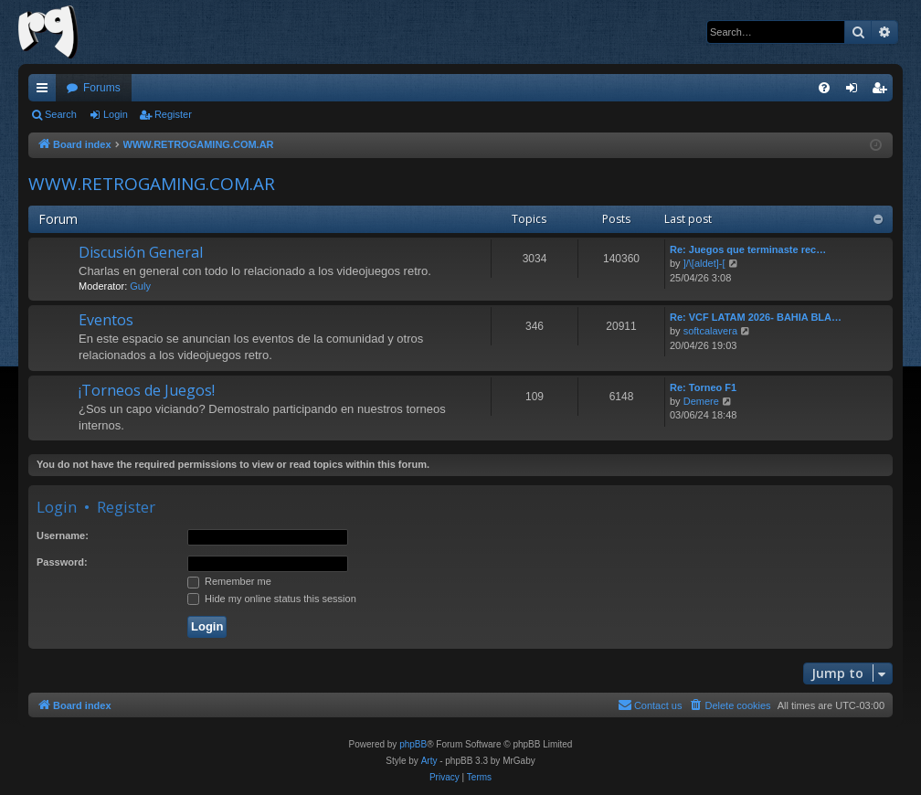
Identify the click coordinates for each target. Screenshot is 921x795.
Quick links (46, 91)
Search (61, 114)
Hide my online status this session (271, 598)
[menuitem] (824, 87)
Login (115, 114)
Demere (701, 401)
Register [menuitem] (883, 91)
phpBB (413, 744)
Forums (102, 87)
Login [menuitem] (855, 91)
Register (173, 114)
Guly (140, 286)
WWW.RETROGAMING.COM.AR (151, 184)
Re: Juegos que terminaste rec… (748, 249)
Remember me (229, 581)
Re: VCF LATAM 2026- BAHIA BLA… (756, 317)
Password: (62, 561)
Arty (429, 761)
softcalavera (710, 330)
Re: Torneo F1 (703, 387)
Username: (63, 535)
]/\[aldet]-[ (704, 263)
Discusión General (141, 252)
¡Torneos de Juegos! (147, 390)
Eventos (106, 320)
